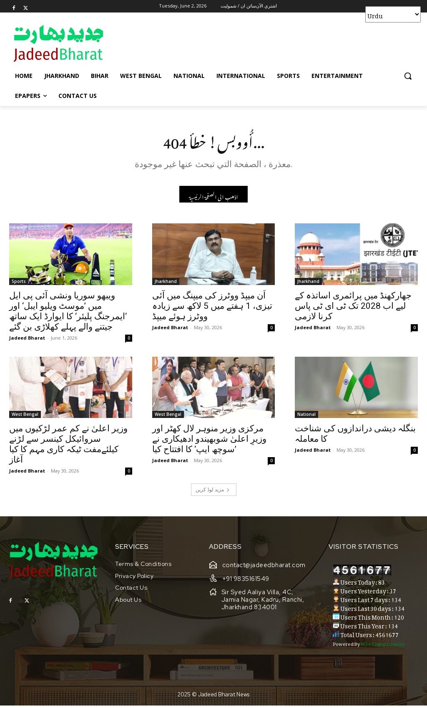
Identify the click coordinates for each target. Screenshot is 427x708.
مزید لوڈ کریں (213, 492)
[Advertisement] (204, 42)
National (306, 417)
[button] (408, 76)
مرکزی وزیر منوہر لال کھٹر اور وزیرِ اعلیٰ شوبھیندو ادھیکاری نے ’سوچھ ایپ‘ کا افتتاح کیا (209, 441)
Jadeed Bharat (27, 340)
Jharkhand (166, 284)
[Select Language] (393, 14)
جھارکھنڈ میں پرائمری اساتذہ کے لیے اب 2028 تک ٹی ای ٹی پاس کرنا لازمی (353, 308)
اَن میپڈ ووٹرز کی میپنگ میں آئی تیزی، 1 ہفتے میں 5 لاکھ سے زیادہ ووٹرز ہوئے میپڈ (212, 308)
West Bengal (25, 417)
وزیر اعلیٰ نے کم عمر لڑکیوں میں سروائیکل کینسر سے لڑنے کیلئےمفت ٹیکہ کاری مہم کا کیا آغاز (68, 447)
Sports (19, 284)
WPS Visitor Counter (382, 645)
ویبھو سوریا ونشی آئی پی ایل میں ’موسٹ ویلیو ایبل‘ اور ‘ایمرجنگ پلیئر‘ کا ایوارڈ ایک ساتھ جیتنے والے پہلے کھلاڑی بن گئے (68, 313)
